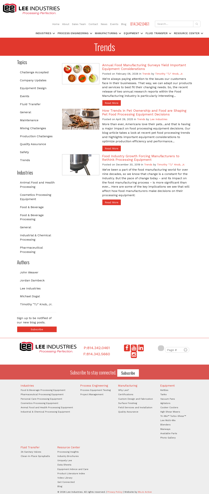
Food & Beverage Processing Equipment (43, 390)
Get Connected (66, 482)
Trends (25, 160)
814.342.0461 (139, 24)
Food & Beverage (32, 207)
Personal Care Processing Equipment (41, 399)
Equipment (131, 33)
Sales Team (79, 24)
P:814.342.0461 (97, 348)
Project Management (91, 394)
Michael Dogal (30, 296)
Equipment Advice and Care (72, 469)
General (25, 112)
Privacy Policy (114, 492)
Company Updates (33, 80)
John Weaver (29, 272)
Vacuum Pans (167, 399)
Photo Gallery (168, 437)
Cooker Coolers (169, 407)
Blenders (165, 424)
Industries (43, 33)
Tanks (163, 394)
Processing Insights (68, 452)
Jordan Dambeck (32, 280)
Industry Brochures (68, 456)
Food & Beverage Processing (32, 217)
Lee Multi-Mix (167, 420)
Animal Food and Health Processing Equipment (47, 407)
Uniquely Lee (64, 460)
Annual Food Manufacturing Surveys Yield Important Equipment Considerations (144, 67)
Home (55, 24)
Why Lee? (123, 390)
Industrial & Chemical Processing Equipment (45, 411)
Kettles (164, 390)
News (104, 24)
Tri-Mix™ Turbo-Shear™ (173, 416)
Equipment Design (33, 88)
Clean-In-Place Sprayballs (35, 456)
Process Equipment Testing (95, 390)
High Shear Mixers (170, 411)
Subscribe (37, 329)
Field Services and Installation (135, 407)
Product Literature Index (71, 473)
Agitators (165, 403)
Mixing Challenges (33, 128)
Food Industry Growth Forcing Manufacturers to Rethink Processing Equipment (140, 158)
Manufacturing (106, 33)
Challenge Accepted (34, 72)
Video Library (64, 477)
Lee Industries (30, 288)
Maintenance (29, 120)
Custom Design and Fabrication (135, 399)
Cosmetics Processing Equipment (35, 197)
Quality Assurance (33, 144)
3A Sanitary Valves (31, 452)
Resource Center (186, 33)
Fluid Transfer (157, 33)
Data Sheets (64, 464)
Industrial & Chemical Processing (35, 237)
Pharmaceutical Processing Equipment (42, 394)
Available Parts (168, 433)
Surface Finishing (127, 403)
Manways (165, 429)
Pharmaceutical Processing (31, 250)
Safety (24, 152)
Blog (123, 24)
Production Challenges (36, 136)
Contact (93, 24)
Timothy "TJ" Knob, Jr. (36, 304)
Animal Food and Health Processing (37, 185)
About (65, 24)
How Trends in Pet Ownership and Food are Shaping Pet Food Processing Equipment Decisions (144, 112)
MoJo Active (145, 492)
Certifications (125, 394)
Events (114, 24)
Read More (111, 102)
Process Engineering (73, 33)
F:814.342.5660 (96, 354)
